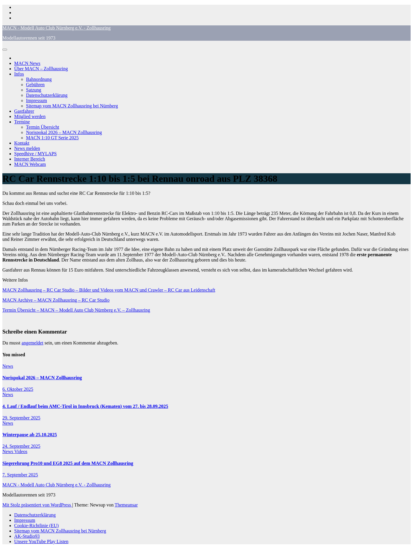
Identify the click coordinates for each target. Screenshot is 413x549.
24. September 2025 (21, 446)
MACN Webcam (30, 164)
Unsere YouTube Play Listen (41, 541)
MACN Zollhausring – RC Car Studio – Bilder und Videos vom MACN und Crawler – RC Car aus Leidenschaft (108, 290)
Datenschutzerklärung (46, 95)
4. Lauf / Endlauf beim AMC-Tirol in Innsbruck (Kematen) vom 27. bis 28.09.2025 (85, 406)
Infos (19, 73)
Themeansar (126, 504)
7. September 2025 (20, 474)
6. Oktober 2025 (17, 389)
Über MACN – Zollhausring (41, 68)
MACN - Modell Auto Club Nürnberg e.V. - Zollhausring (56, 27)
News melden (27, 148)
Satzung (33, 89)
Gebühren (35, 84)
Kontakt (22, 143)
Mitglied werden (29, 116)
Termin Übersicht (42, 127)
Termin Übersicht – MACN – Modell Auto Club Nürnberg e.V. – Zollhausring (76, 310)
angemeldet (32, 342)
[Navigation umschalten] (4, 49)
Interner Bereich (29, 158)
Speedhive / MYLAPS (35, 153)
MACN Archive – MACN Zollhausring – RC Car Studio (56, 300)
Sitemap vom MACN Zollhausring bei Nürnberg (72, 105)
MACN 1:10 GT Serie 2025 (52, 137)
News (7, 366)
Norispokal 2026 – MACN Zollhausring (64, 132)
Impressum (36, 100)
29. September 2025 (21, 417)
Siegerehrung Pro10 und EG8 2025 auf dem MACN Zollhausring (67, 463)
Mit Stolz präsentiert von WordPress (37, 504)
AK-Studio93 (27, 536)
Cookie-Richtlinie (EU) (36, 525)
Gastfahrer (24, 111)
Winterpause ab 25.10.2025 (29, 434)
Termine (22, 121)
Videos (20, 451)
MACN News (27, 63)
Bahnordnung (39, 79)
